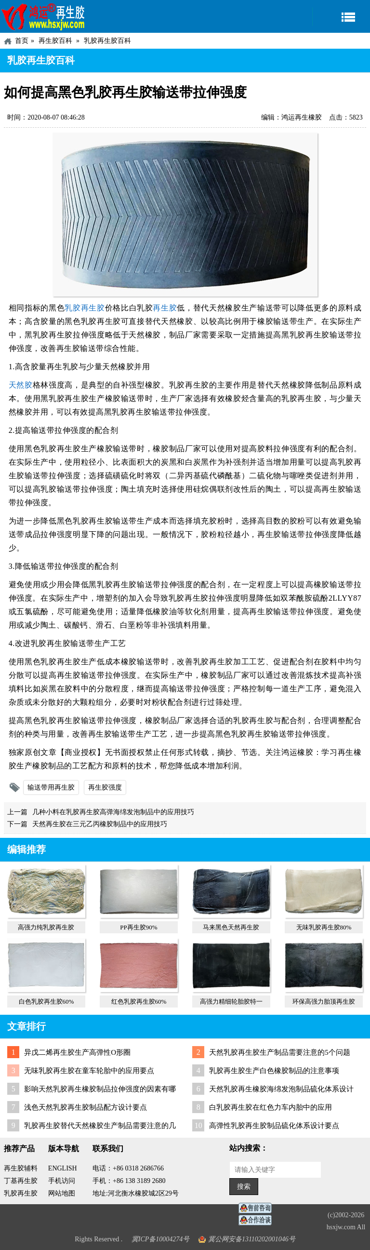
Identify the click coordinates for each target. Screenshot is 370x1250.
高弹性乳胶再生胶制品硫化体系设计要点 (274, 1125)
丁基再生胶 (21, 1180)
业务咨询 (257, 1220)
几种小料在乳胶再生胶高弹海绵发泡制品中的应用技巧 (113, 812)
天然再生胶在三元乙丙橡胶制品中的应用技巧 (99, 824)
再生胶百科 (55, 40)
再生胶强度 (105, 787)
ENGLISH (62, 1168)
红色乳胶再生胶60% (139, 1001)
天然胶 (21, 385)
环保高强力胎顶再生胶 (323, 1001)
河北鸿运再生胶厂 (43, 16)
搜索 (244, 1186)
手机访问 (61, 1180)
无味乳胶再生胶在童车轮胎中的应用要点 (89, 1071)
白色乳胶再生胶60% (46, 1001)
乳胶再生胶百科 (107, 40)
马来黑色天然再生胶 (231, 927)
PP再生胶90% (138, 927)
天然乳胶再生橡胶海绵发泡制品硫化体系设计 (281, 1089)
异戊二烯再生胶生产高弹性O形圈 (77, 1052)
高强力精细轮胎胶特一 (231, 1001)
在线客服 (257, 1208)
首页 (21, 40)
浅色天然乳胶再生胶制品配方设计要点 (85, 1107)
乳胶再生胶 (85, 308)
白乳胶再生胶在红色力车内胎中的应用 (270, 1107)
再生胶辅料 (21, 1168)
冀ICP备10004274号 (161, 1239)
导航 (341, 16)
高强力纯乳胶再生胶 (46, 927)
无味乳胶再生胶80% (324, 927)
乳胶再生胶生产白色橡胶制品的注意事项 (274, 1071)
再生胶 (165, 308)
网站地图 (61, 1193)
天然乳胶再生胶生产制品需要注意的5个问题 (279, 1052)
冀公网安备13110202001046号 (251, 1239)
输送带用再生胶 (51, 787)
